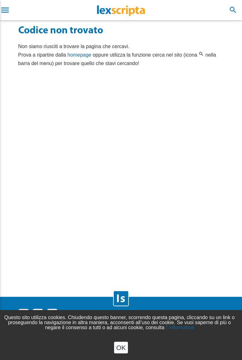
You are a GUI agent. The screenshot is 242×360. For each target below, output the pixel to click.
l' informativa (180, 327)
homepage (79, 55)
